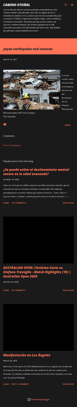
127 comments (19, 203)
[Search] (65, 4)
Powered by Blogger (38, 399)
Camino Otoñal (16, 5)
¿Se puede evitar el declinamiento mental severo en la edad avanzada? (36, 171)
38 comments (18, 290)
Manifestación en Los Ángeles (26, 355)
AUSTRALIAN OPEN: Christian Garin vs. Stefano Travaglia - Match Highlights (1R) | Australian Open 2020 (37, 271)
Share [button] (68, 125)
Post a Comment (11, 145)
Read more (68, 203)
